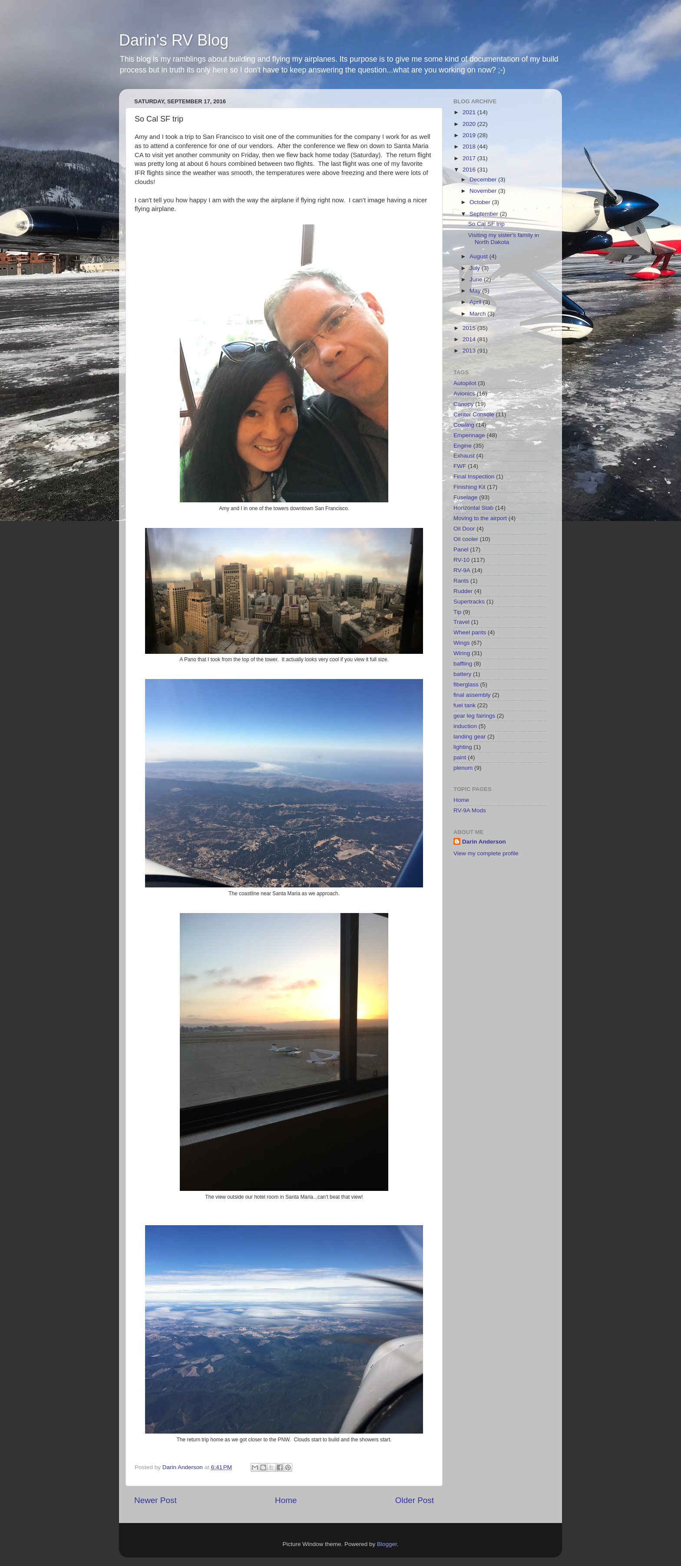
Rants (461, 580)
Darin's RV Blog (173, 40)
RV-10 (461, 560)
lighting (462, 747)
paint (459, 757)
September (484, 214)
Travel (461, 622)
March (478, 313)
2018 (470, 146)
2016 (470, 169)
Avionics (464, 393)
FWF (459, 466)
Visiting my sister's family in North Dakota (503, 238)
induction (465, 726)
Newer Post (155, 1500)
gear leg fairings (474, 715)
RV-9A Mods (469, 810)
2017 (470, 158)
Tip (457, 612)
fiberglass (466, 684)
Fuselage (465, 497)
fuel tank (464, 705)
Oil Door (464, 528)
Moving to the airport (480, 518)
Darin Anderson (484, 841)
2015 (470, 328)
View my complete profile (486, 853)
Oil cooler (465, 539)
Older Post (414, 1500)
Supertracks (469, 601)
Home (286, 1500)
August (479, 256)
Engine (462, 445)
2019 (470, 135)
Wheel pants (469, 632)
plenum (463, 768)
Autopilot (464, 383)
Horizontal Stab (473, 507)
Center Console (473, 414)
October (480, 202)
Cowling (463, 425)
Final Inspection (474, 476)
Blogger (387, 1544)
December (483, 179)
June (476, 279)
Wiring (461, 653)
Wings (461, 643)
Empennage (469, 435)
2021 (470, 112)
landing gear (469, 736)
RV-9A (461, 570)
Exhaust (464, 455)
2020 (470, 124)
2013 (470, 350)
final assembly (472, 695)
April (476, 302)
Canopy (463, 404)
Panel (461, 549)
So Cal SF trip (486, 224)
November (483, 191)
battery (462, 674)
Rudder (463, 591)
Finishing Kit (469, 487)
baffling (462, 663)
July (475, 268)
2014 (470, 339)
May (475, 290)
